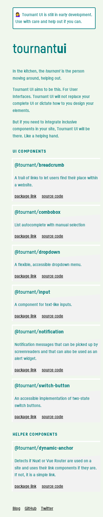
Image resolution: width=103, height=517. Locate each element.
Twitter (47, 508)
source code (52, 196)
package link (25, 196)
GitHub (31, 508)
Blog (16, 508)
